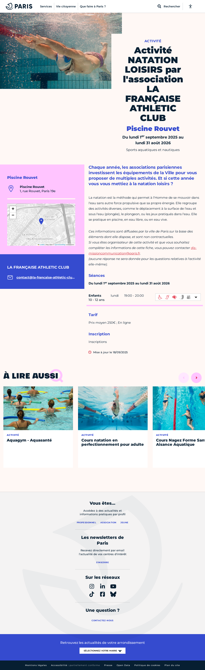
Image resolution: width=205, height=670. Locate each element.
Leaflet (41, 245)
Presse (108, 665)
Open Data (123, 665)
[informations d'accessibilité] (178, 297)
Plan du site (172, 665)
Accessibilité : (75, 665)
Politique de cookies (147, 665)
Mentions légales (36, 665)
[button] (41, 221)
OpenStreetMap (60, 245)
